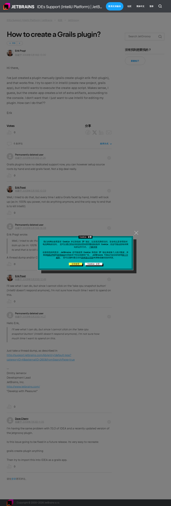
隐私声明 (51, 255)
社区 (129, 6)
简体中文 (140, 6)
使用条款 (61, 255)
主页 (18, 6)
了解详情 (93, 247)
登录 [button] (151, 6)
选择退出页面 (87, 257)
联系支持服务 (114, 6)
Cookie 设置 (94, 264)
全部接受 (75, 264)
